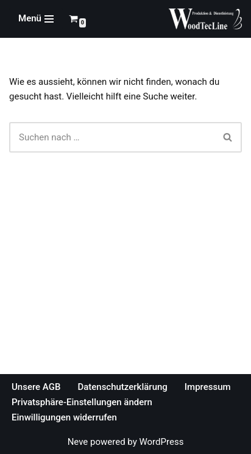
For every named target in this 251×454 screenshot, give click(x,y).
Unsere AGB (36, 386)
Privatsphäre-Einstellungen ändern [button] (82, 402)
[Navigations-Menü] (36, 18)
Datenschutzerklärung (122, 386)
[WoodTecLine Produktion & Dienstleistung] (205, 19)
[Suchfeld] (111, 137)
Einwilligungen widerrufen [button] (64, 417)
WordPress (161, 441)
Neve (78, 441)
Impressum (208, 386)
